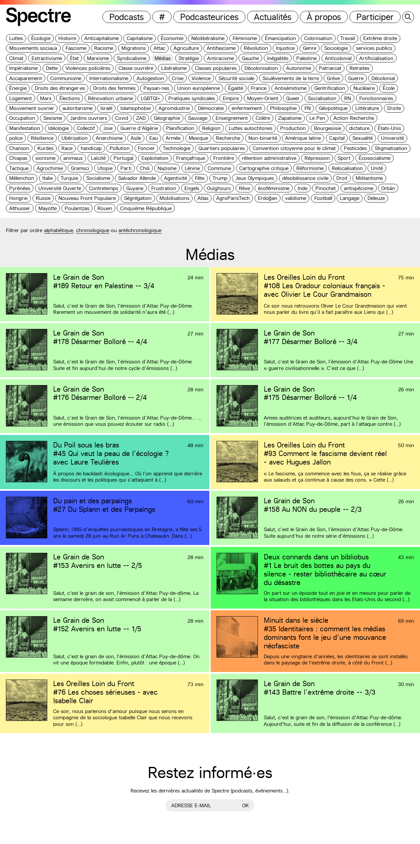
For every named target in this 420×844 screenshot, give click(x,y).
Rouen (104, 208)
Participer (375, 17)
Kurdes (45, 148)
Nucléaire (364, 88)
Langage (349, 198)
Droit (341, 178)
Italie (47, 178)
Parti (126, 168)
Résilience (42, 138)
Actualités (272, 17)
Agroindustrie (174, 108)
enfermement (247, 108)
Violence (201, 78)
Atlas (203, 198)
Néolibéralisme (207, 38)
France (258, 88)
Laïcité (98, 158)
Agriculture (186, 48)
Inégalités (277, 58)
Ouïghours (219, 188)
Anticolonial (338, 58)
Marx (46, 98)
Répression (317, 158)
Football (323, 198)
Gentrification (329, 88)
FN (307, 108)
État (74, 58)
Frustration (163, 188)
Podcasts (126, 17)
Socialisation (322, 98)
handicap (91, 148)
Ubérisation (74, 138)
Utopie (105, 168)
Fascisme (76, 48)
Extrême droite (380, 38)
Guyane (134, 188)
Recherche (228, 138)
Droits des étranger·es (60, 88)
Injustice (285, 48)
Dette (52, 68)
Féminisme (245, 38)
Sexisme (52, 118)
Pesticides (355, 148)
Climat (16, 58)
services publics (374, 48)
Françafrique (190, 158)
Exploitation (154, 158)
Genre (309, 48)
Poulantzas (77, 208)
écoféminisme (273, 188)
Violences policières (88, 68)
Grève (333, 78)
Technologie (176, 148)
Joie (108, 128)
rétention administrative (269, 158)
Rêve (244, 188)
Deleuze (376, 198)
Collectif (86, 128)
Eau (153, 138)
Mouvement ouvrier (31, 108)
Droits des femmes (114, 88)
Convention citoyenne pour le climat (294, 148)
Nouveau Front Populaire (87, 198)
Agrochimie (50, 168)
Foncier (146, 148)
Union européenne (198, 88)
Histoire (67, 38)
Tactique (19, 168)
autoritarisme (77, 108)
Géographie (167, 118)
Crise (177, 78)
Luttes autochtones (250, 128)
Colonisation (318, 38)
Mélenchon (21, 178)
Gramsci (80, 168)
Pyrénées (19, 188)
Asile (136, 138)
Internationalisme (108, 78)
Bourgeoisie (327, 128)
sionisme (45, 158)
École (389, 88)
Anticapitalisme (101, 38)
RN (347, 98)
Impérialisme (23, 68)
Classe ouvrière (135, 68)
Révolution (256, 48)
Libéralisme (174, 68)
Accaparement (25, 78)
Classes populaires (216, 68)
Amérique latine (303, 138)
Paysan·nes (156, 88)
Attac (159, 48)
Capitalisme (140, 38)
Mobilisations (174, 198)
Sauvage (197, 118)
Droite (394, 108)
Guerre (356, 78)
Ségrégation (138, 198)
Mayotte (47, 208)
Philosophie (283, 108)
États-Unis (389, 128)
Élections (69, 98)
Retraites (359, 68)
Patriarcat (330, 68)
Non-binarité (262, 138)
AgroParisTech (233, 198)
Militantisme (369, 178)
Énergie (18, 88)
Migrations (133, 48)
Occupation (22, 118)
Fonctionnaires (376, 98)
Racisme (103, 48)
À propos (324, 17)
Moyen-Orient (262, 98)
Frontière (223, 158)
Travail (347, 38)
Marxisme (98, 58)
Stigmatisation (391, 148)
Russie (43, 198)
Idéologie (58, 128)
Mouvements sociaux (33, 48)
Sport (344, 158)
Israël (106, 108)
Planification (180, 128)
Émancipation (280, 38)
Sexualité (362, 138)
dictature (359, 128)
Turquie (69, 178)
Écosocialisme (374, 158)
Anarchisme (109, 138)
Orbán (388, 188)
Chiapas (18, 158)
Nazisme (167, 168)
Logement (20, 98)
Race (67, 148)
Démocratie (211, 108)
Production (293, 128)
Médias (163, 58)
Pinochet (325, 188)
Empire (231, 98)
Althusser (19, 208)
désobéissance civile (305, 178)
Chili (145, 168)
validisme (295, 198)
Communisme (65, 78)
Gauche (250, 58)
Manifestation (24, 128)
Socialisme (98, 178)
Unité (377, 168)
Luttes (16, 38)
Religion (211, 128)
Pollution (120, 148)
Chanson (19, 148)
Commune (219, 168)
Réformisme (310, 168)
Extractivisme (47, 58)
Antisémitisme (290, 88)
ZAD (141, 118)
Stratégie (188, 58)
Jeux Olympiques (254, 178)
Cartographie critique (263, 168)
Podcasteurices (209, 17)
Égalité (235, 88)
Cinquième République (146, 208)
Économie (172, 38)
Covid (121, 118)
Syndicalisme (131, 58)
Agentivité (175, 178)
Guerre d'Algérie (139, 128)
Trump (220, 178)
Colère (263, 118)
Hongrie (18, 198)
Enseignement (232, 118)
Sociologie (336, 48)
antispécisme (358, 188)
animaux (73, 158)
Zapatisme (290, 118)
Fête (199, 178)
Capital (337, 138)
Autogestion (150, 78)
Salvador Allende (137, 178)
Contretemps (103, 188)
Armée (173, 138)
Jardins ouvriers (88, 118)
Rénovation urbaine (110, 98)
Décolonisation (261, 68)
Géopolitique (333, 108)
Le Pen (317, 118)
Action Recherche (353, 118)
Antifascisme (221, 48)
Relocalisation (347, 168)
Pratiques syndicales (191, 98)
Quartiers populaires (222, 148)
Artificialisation (376, 58)
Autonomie (298, 68)
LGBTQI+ (150, 98)
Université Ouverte (59, 188)
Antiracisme (220, 58)
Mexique (198, 138)
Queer (293, 98)
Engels (191, 188)
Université (392, 138)
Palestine (306, 58)
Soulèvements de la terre (290, 78)
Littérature (367, 108)
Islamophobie (135, 108)
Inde (302, 188)
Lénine (192, 168)
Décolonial (383, 78)
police (16, 138)
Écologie (41, 38)
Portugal (123, 158)
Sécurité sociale (236, 78)
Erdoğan (267, 198)
